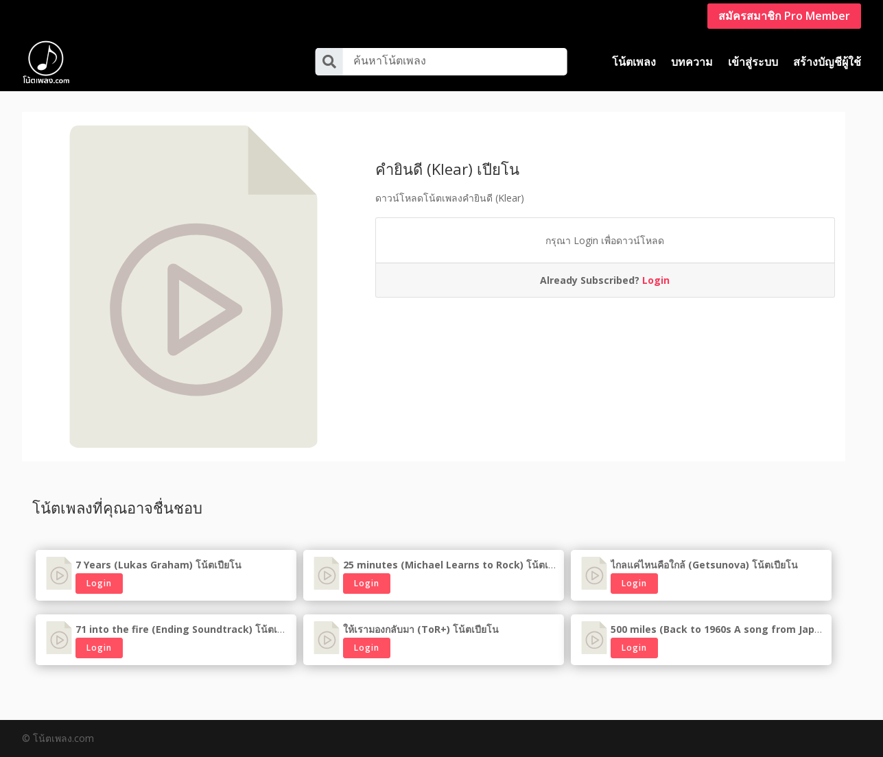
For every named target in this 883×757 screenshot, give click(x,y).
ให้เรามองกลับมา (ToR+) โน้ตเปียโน (421, 629)
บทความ (692, 61)
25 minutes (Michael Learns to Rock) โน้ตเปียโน (457, 564)
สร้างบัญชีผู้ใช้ (827, 61)
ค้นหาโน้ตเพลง (389, 60)
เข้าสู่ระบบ (753, 61)
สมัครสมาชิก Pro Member (784, 15)
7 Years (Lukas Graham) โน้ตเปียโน (158, 564)
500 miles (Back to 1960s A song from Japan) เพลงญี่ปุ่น (743, 629)
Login (656, 280)
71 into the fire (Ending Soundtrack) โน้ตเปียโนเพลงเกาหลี (212, 629)
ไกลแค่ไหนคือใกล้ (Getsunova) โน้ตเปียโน (704, 564)
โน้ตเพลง (634, 61)
